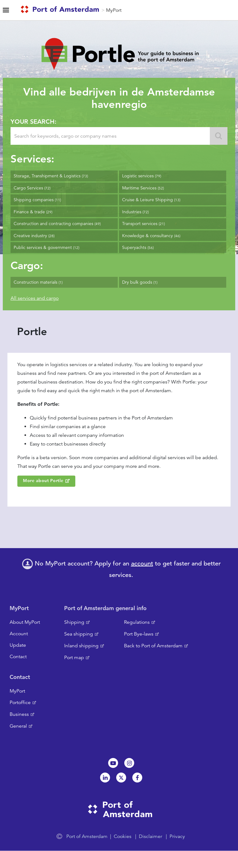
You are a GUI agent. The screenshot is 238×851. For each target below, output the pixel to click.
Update (18, 645)
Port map (74, 657)
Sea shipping (78, 634)
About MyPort (25, 622)
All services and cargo (35, 298)
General (18, 726)
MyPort (113, 10)
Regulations (137, 622)
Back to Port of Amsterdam (153, 646)
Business (19, 714)
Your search (33, 121)
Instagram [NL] (129, 763)
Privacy (177, 836)
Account (19, 634)
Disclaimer (150, 836)
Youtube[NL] (113, 763)
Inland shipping (81, 646)
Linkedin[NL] (105, 777)
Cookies (122, 836)
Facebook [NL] (137, 777)
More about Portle (43, 480)
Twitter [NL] (121, 777)
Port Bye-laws (138, 634)
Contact (18, 657)
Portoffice (20, 702)
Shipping (74, 622)
